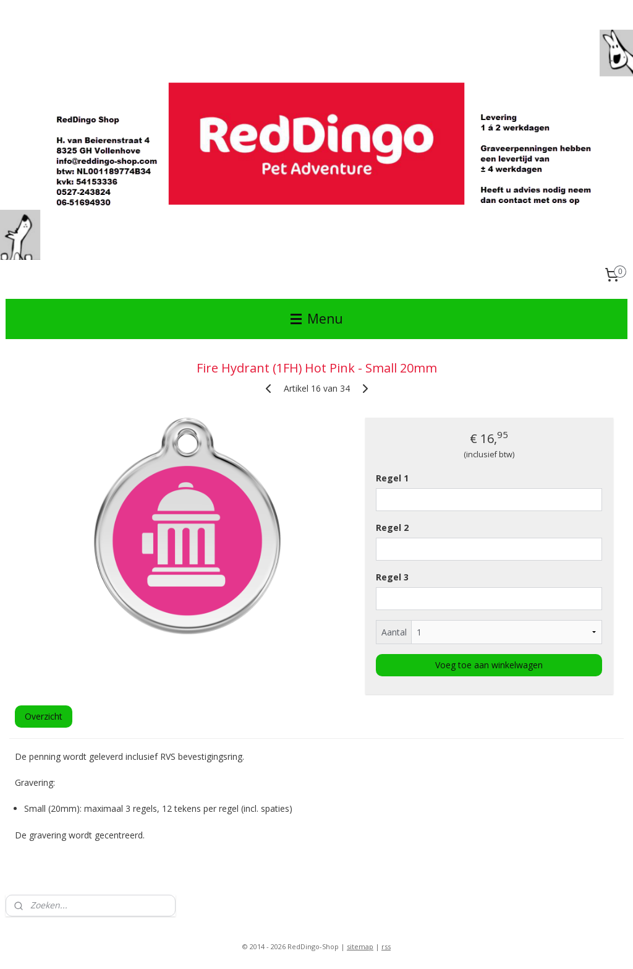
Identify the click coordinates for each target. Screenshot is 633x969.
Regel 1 (392, 478)
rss (386, 946)
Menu (317, 318)
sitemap (360, 946)
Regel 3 (392, 577)
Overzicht (43, 716)
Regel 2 (392, 527)
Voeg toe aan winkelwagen (489, 665)
